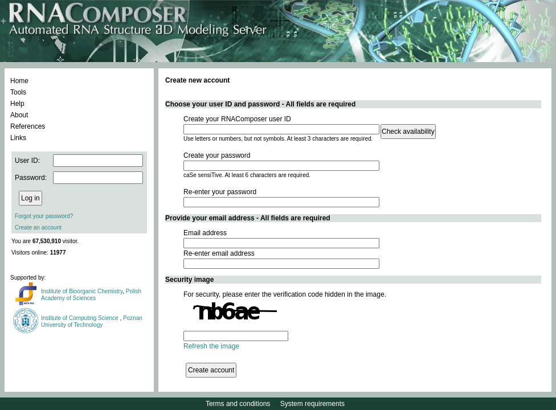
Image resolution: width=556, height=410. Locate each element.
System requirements (312, 404)
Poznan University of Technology (91, 321)
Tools (18, 92)
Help (17, 104)
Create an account (38, 227)
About (19, 115)
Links (18, 138)
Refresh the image (211, 346)
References (27, 126)
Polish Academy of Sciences (91, 294)
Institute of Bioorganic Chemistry (81, 291)
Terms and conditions (238, 404)
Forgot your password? (44, 216)
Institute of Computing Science (80, 318)
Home (19, 81)
